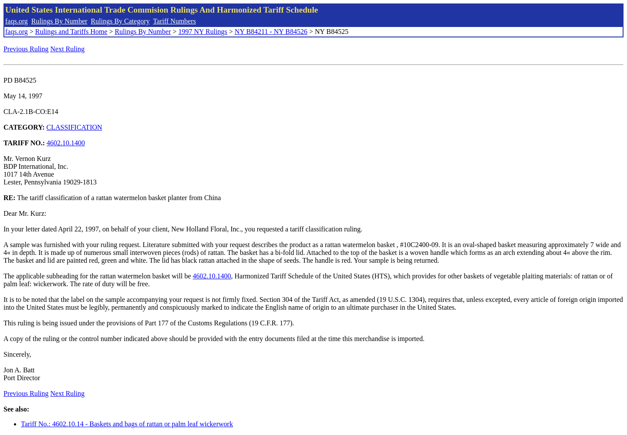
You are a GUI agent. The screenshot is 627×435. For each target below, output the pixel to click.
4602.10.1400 (66, 143)
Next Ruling (68, 49)
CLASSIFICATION (74, 127)
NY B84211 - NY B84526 (271, 31)
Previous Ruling (26, 49)
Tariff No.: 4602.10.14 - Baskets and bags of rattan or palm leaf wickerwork (127, 424)
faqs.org (16, 21)
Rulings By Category (120, 21)
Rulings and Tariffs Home (71, 31)
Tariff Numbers (174, 21)
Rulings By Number (59, 21)
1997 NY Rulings (203, 31)
